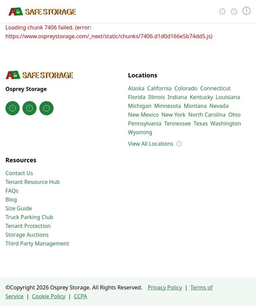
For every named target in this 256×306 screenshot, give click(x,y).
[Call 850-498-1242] (222, 11)
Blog (11, 199)
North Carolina (206, 114)
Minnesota (167, 106)
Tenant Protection (28, 226)
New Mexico (143, 114)
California (159, 88)
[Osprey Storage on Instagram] (29, 108)
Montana (195, 106)
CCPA (80, 296)
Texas (201, 123)
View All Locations (155, 143)
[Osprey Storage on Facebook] (12, 108)
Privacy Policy (165, 287)
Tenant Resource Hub (32, 182)
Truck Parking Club (29, 217)
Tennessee (177, 123)
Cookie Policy (48, 296)
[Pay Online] (234, 11)
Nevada (219, 106)
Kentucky (201, 97)
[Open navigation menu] (246, 11)
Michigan (140, 106)
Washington (226, 123)
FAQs (11, 190)
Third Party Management (37, 243)
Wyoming (140, 132)
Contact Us (19, 173)
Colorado (185, 88)
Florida (137, 97)
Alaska (136, 88)
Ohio (234, 114)
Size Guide (18, 208)
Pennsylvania (145, 123)
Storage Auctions (26, 234)
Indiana (177, 97)
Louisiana (228, 97)
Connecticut (215, 88)
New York (173, 114)
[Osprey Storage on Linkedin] (46, 108)
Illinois (156, 97)
